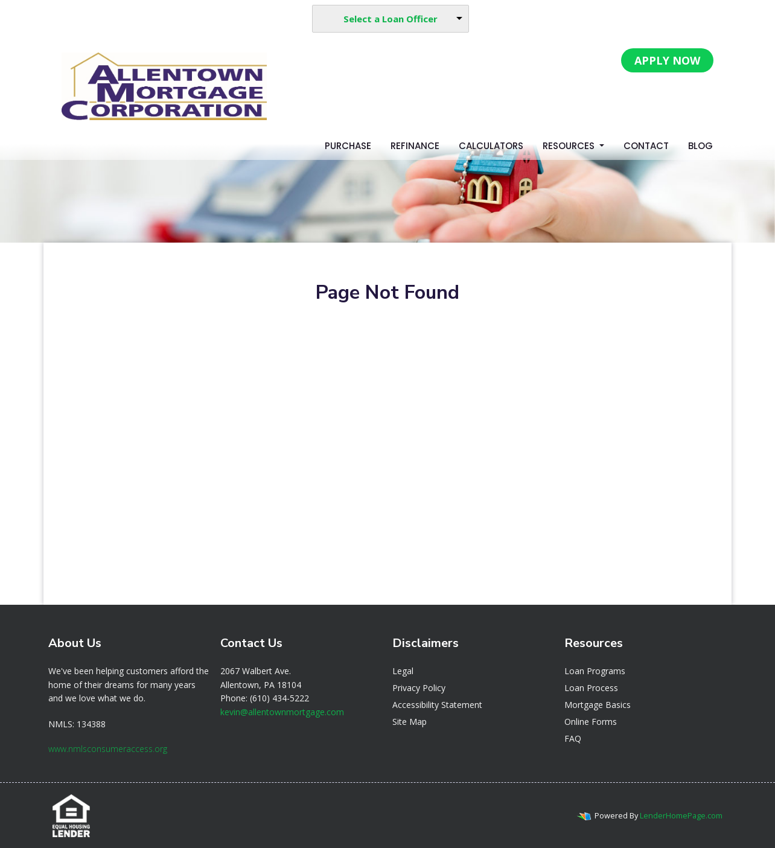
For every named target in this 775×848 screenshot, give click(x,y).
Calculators (491, 145)
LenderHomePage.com (681, 815)
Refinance (415, 145)
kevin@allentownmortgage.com (282, 712)
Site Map (409, 721)
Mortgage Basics (597, 704)
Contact (646, 145)
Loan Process (591, 687)
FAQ (572, 738)
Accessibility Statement (437, 704)
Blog (700, 145)
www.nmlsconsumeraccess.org (107, 748)
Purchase (348, 145)
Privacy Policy (418, 687)
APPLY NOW (667, 60)
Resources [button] (570, 145)
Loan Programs (594, 671)
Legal (402, 671)
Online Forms (590, 721)
